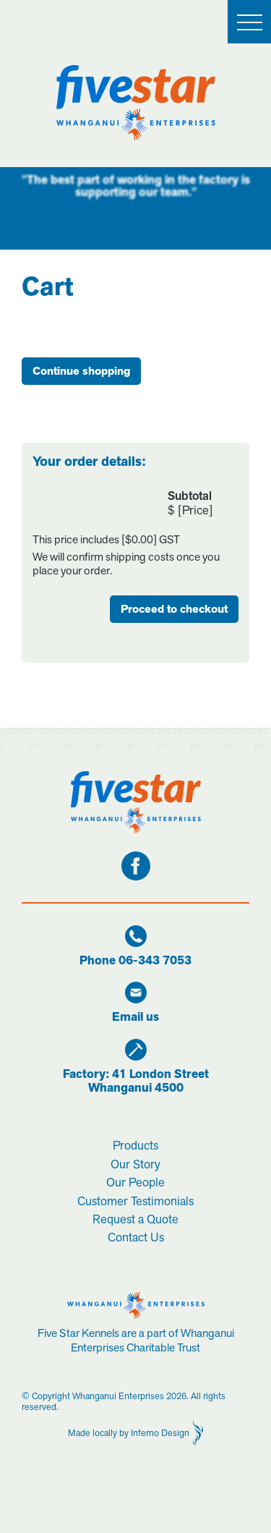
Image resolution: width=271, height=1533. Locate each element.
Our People (135, 1182)
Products (135, 1145)
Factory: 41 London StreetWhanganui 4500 (136, 1081)
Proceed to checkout (174, 609)
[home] (135, 102)
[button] (249, 21)
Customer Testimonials (135, 1201)
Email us (135, 1017)
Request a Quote (135, 1219)
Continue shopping (81, 371)
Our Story (135, 1164)
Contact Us (136, 1237)
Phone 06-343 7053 (135, 961)
